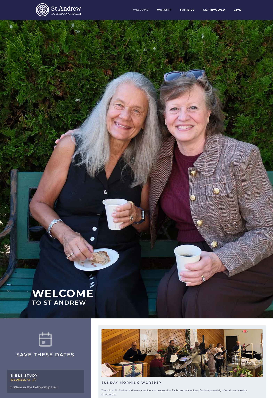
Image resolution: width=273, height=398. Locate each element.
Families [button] (187, 9)
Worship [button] (164, 9)
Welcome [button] (140, 9)
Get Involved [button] (214, 9)
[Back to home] (62, 10)
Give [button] (237, 9)
